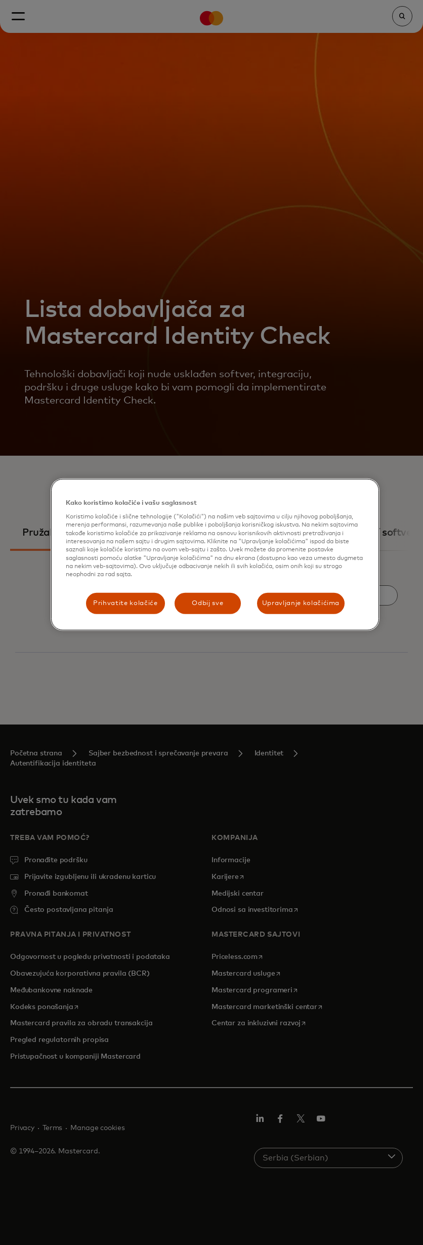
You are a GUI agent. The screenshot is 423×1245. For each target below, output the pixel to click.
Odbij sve (207, 603)
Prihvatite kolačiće (125, 603)
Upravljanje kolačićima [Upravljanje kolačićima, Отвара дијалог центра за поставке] (301, 603)
